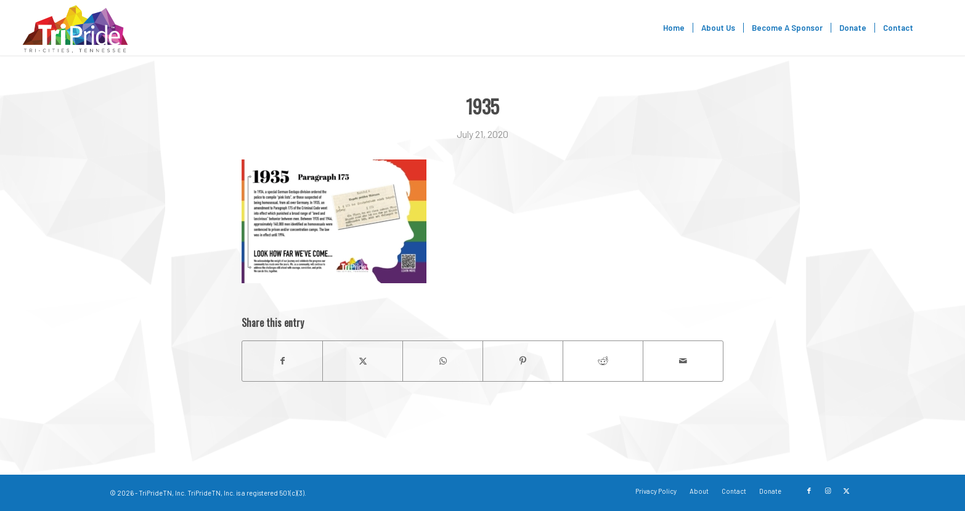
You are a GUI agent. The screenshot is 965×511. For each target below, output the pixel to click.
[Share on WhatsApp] (442, 360)
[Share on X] (362, 360)
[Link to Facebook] (809, 490)
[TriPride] (75, 27)
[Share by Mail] (683, 360)
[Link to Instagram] (827, 490)
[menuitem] (674, 27)
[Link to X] (846, 490)
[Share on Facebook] (282, 360)
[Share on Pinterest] (523, 360)
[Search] (933, 27)
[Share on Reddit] (603, 360)
